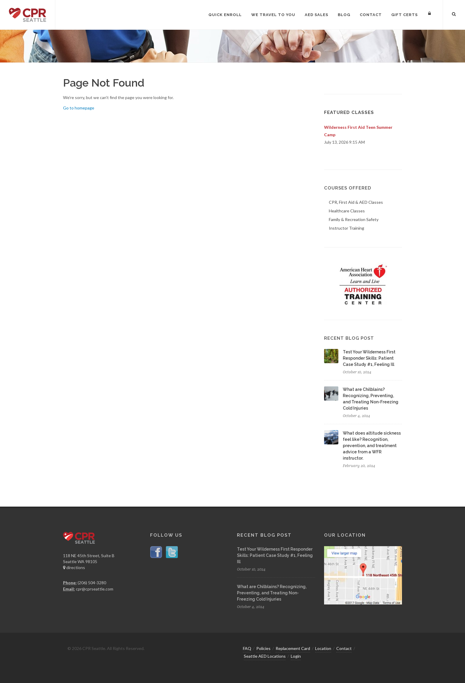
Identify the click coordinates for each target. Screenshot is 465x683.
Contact (344, 648)
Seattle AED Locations (265, 656)
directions (74, 567)
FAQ (247, 648)
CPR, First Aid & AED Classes (356, 202)
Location (323, 648)
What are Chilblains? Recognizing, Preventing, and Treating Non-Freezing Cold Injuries (272, 592)
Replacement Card (293, 648)
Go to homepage (78, 107)
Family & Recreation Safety (353, 219)
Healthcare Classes (347, 210)
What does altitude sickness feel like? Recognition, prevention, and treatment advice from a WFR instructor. (372, 445)
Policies (263, 648)
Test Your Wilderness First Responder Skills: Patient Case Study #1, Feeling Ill (369, 358)
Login (296, 656)
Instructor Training (346, 228)
